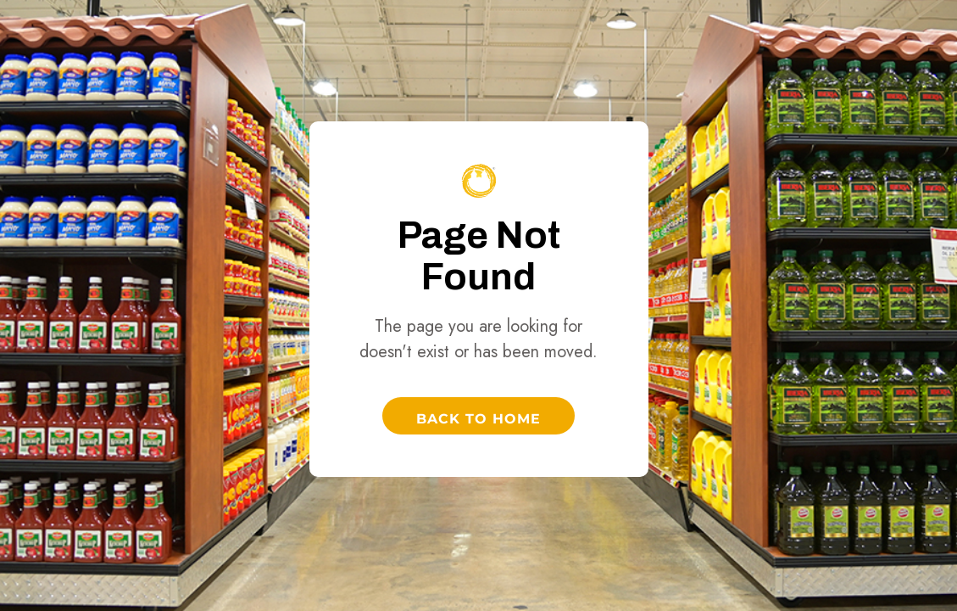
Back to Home (478, 419)
